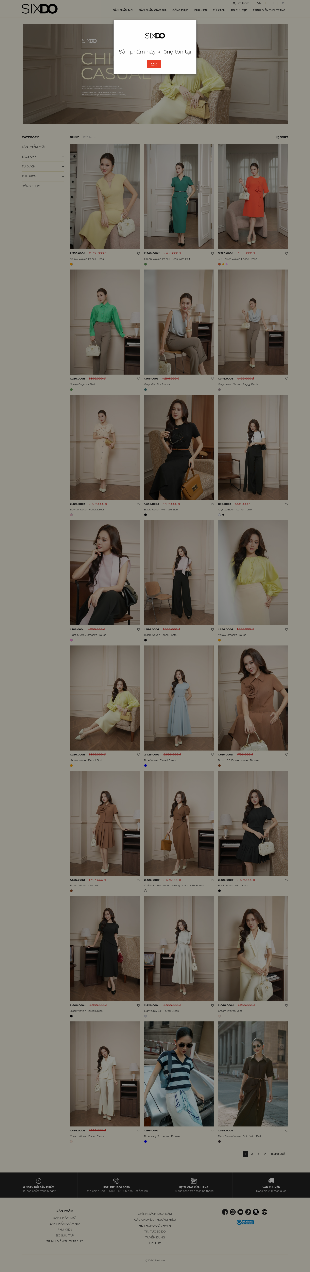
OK (154, 64)
